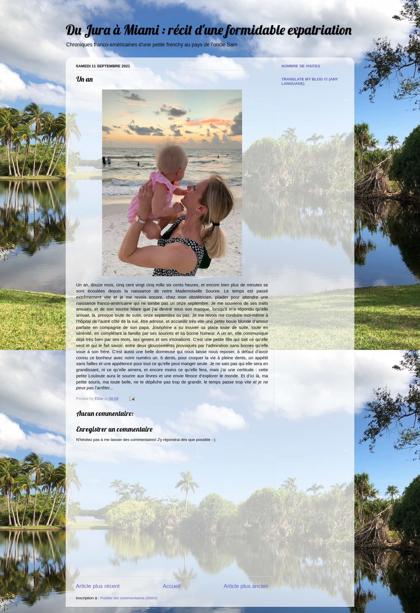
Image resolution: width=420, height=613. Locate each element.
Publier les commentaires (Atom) (129, 598)
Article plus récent (98, 586)
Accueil (172, 586)
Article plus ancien (246, 586)
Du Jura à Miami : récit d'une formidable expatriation (208, 29)
